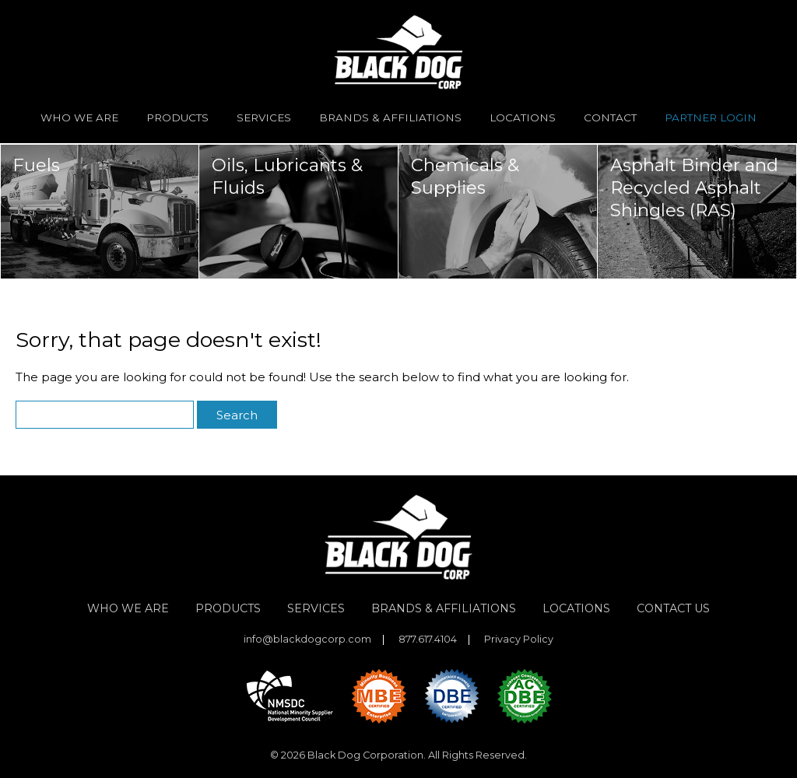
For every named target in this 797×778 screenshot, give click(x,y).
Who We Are (79, 118)
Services (264, 118)
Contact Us (673, 608)
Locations (523, 118)
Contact (610, 118)
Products (177, 118)
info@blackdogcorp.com (307, 640)
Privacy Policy (518, 640)
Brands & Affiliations (390, 118)
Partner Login (711, 118)
